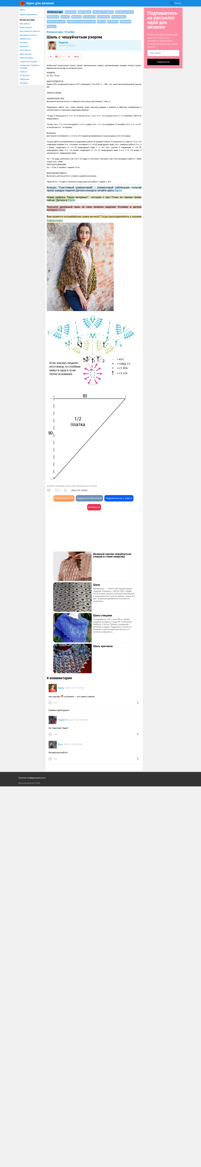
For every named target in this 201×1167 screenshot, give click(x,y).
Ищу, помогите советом (30, 31)
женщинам (81, 486)
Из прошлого (25, 50)
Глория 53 (63, 720)
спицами (60, 486)
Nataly (61, 688)
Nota (60, 744)
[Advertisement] (70, 535)
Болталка (24, 43)
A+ (69, 56)
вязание (51, 486)
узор (73, 486)
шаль (67, 486)
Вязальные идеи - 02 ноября (60, 32)
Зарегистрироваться (28, 14)
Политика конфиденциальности (32, 778)
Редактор (63, 42)
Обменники (24, 79)
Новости (23, 72)
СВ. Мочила (25, 75)
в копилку (92, 486)
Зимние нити (25, 39)
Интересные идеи (27, 20)
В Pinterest (94, 507)
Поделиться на (119, 498)
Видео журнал (26, 27)
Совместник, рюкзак (28, 62)
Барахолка (24, 46)
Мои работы (25, 24)
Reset (76, 56)
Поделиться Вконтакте (89, 498)
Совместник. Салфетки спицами (29, 66)
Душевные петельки (28, 35)
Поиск (177, 3)
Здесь (62, 209)
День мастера (26, 54)
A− (51, 56)
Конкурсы (24, 83)
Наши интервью (26, 58)
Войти (22, 10)
